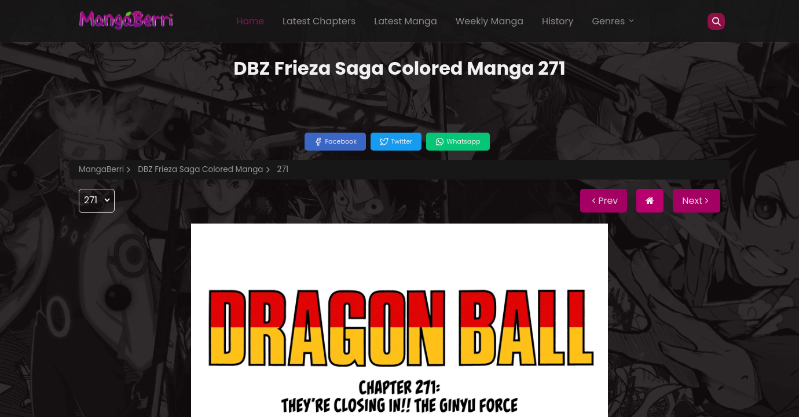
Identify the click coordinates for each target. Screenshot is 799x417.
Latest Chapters (319, 21)
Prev (603, 201)
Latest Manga (405, 21)
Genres (613, 21)
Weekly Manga (489, 21)
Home (250, 21)
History (557, 21)
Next (696, 201)
